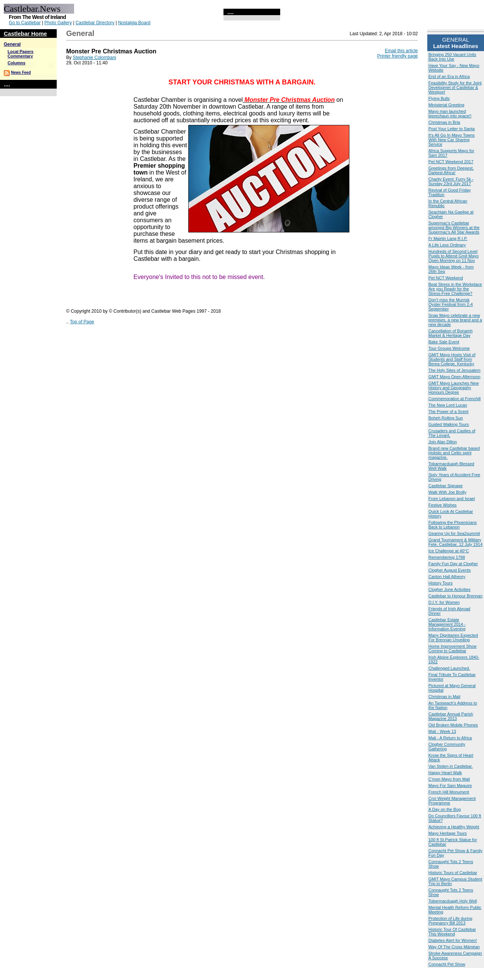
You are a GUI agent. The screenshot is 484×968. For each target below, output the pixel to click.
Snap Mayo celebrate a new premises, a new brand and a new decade (455, 320)
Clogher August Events (449, 570)
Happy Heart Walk (445, 772)
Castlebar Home (25, 33)
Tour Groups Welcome (449, 348)
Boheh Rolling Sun (445, 418)
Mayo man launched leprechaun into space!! (450, 113)
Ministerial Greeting (446, 105)
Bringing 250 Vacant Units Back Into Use (452, 56)
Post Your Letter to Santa (451, 128)
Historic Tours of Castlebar (452, 872)
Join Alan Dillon (442, 442)
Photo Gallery (58, 22)
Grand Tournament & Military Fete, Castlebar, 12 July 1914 (455, 542)
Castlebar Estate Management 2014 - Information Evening (446, 624)
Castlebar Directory (95, 22)
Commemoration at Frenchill (454, 398)
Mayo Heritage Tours (447, 833)
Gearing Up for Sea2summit (454, 533)
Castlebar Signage (445, 485)
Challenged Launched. (449, 668)
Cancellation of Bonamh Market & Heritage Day (450, 333)
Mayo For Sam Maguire (450, 785)
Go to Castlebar (24, 22)
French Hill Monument (448, 792)
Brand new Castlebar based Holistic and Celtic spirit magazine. (454, 453)
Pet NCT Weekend (445, 278)
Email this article (401, 50)
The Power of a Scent (448, 411)
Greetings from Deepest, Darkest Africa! (451, 170)
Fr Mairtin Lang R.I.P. (447, 238)
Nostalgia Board (134, 22)
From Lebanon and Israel (451, 498)
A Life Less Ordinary (447, 245)
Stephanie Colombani (94, 57)
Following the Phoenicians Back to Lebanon (452, 524)
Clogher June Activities (449, 589)
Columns (16, 63)
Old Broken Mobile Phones (453, 725)
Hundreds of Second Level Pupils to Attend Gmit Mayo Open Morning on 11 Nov (453, 256)
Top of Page (82, 321)
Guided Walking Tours (448, 424)
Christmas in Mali (444, 696)
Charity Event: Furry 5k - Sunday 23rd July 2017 (450, 181)
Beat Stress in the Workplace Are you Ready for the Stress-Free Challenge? (455, 289)
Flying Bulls (439, 98)
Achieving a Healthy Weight (453, 827)
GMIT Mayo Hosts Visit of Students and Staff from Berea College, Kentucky (451, 359)
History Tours (440, 583)
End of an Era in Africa (449, 76)
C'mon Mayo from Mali (449, 779)
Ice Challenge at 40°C (448, 551)
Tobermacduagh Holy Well (452, 901)
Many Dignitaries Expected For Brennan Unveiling (453, 637)
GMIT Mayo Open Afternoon (454, 376)
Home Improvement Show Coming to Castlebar (452, 648)
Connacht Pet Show (446, 964)
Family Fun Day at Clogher (453, 563)
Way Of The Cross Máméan (454, 947)
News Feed (21, 72)
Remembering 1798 (446, 557)
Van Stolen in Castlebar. (450, 766)
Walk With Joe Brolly (447, 492)
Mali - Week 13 (442, 731)
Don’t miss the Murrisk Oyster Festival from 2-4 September (450, 304)
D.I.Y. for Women (444, 602)
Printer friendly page (397, 56)
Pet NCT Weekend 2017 (450, 161)
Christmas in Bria (444, 122)
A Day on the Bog (444, 809)
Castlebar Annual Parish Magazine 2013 (450, 716)
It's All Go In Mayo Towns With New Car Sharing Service (451, 140)
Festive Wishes (442, 505)
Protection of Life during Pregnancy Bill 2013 (450, 920)
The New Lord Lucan (447, 405)
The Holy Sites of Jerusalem (454, 370)
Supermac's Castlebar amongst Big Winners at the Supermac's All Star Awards (453, 227)
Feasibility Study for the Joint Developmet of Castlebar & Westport (455, 87)
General (12, 44)
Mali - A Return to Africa (450, 738)
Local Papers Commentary (20, 53)
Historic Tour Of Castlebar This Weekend (452, 931)
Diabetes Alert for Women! (452, 940)
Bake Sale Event (443, 342)
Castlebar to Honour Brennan (455, 596)
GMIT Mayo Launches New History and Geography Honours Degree (453, 387)
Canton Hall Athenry (446, 576)
